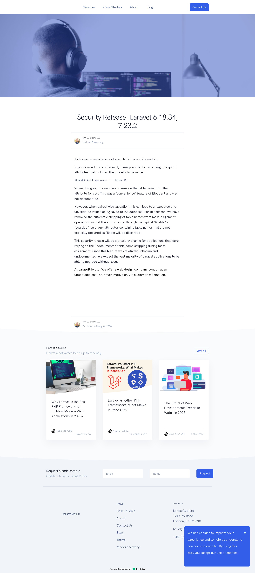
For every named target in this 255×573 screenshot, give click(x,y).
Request (205, 473)
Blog (149, 7)
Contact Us (199, 7)
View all (201, 351)
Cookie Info (196, 559)
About (134, 7)
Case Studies (112, 7)
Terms (121, 540)
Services (89, 7)
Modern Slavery (128, 547)
